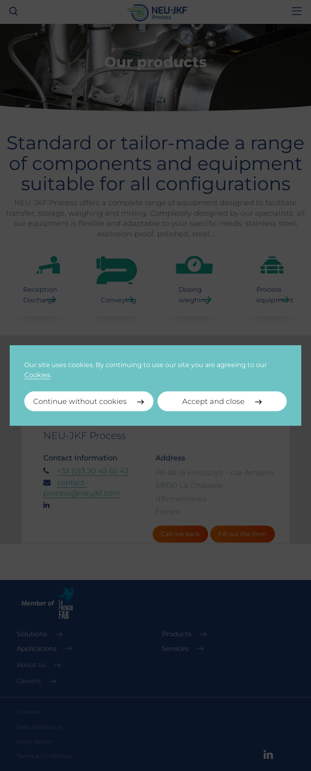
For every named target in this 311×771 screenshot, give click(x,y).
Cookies (37, 375)
